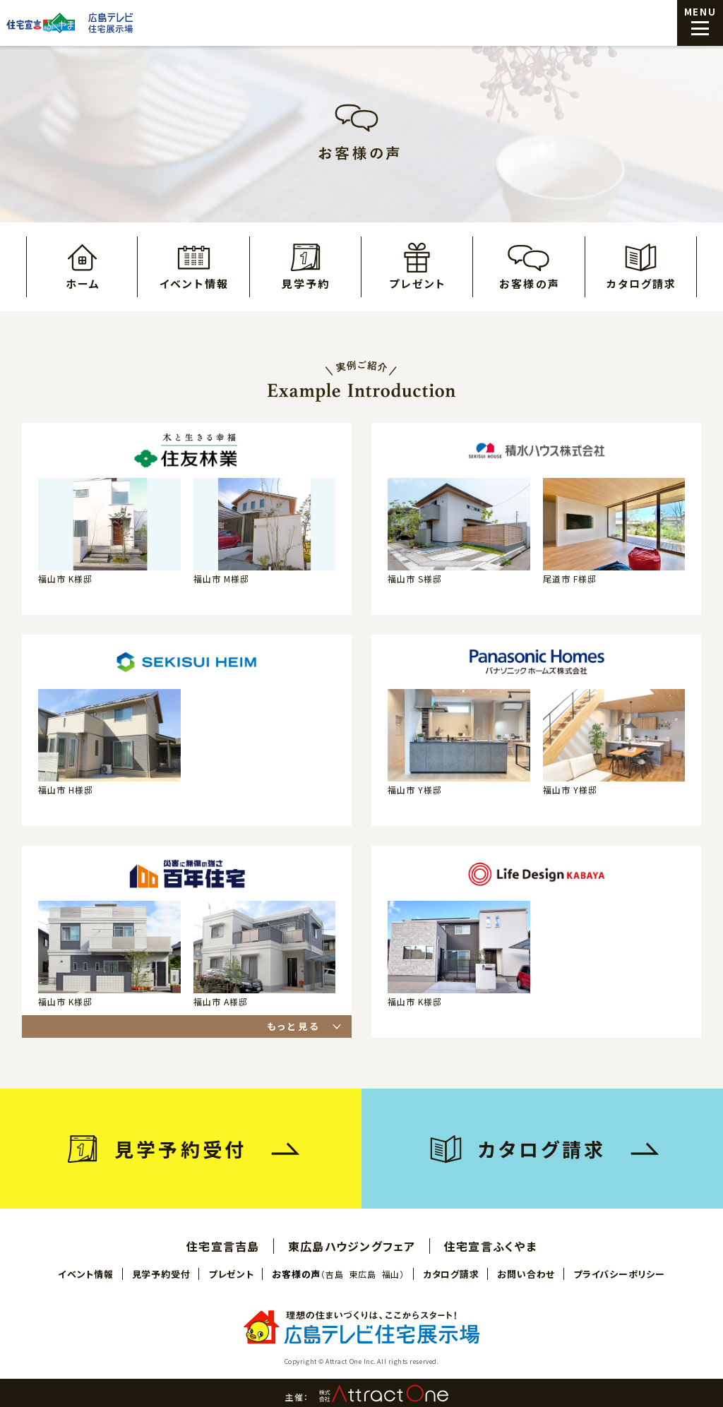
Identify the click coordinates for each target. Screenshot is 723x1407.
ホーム (83, 282)
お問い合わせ (526, 1274)
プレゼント (417, 282)
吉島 (334, 1274)
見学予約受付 (161, 1274)
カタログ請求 (642, 282)
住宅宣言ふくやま (490, 1246)
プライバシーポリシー (619, 1274)
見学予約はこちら (645, 1355)
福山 (391, 1274)
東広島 (362, 1274)
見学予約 (306, 282)
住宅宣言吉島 (223, 1246)
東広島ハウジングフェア (352, 1246)
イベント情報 (194, 282)
